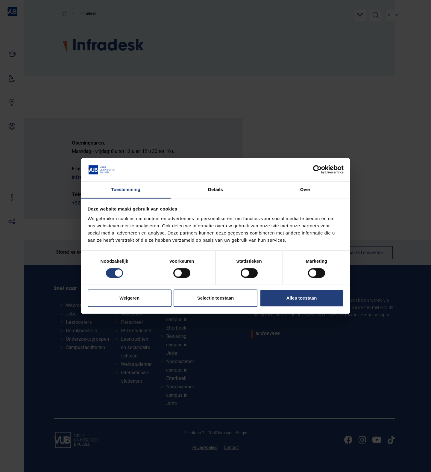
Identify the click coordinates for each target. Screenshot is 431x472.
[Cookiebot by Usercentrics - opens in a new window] (317, 169)
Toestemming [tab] (125, 189)
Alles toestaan (301, 297)
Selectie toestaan (215, 297)
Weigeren (129, 297)
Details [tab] (215, 189)
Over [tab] (305, 189)
